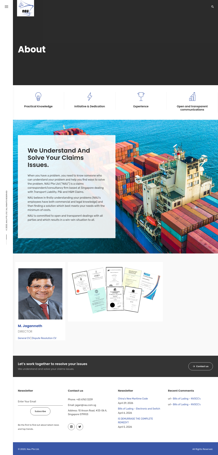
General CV (24, 338)
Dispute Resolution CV (44, 338)
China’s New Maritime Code (133, 398)
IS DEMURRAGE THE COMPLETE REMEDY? (135, 420)
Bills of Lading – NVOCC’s (186, 398)
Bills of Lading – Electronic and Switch (139, 408)
